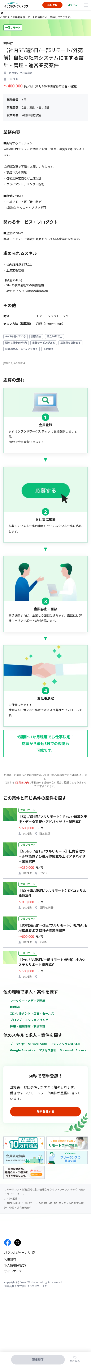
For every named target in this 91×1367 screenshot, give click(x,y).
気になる (75, 1361)
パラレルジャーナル (17, 1252)
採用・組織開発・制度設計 (27, 1026)
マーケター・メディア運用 (27, 1001)
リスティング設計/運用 (65, 1044)
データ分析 (17, 1044)
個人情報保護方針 (16, 1265)
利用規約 (10, 1259)
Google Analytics (23, 1050)
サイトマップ (13, 1271)
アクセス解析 (47, 1050)
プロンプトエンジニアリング (29, 1020)
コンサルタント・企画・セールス (32, 1013)
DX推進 (15, 1007)
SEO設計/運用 (37, 1044)
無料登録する (45, 1112)
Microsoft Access (73, 1050)
